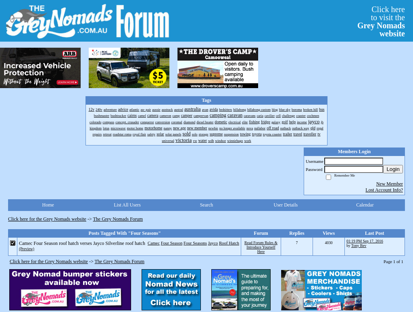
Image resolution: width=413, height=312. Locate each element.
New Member (389, 184)
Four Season (172, 242)
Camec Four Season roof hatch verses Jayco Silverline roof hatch (82, 243)
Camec (154, 242)
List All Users (127, 205)
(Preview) (26, 249)
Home (48, 205)
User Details (286, 205)
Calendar (364, 205)
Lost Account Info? (384, 190)
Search (206, 205)
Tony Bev (358, 245)
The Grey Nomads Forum (118, 219)
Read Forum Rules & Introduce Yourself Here (260, 247)
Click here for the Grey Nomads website (47, 219)
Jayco (213, 242)
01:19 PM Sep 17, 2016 (364, 241)
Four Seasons (195, 242)
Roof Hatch (229, 242)
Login (393, 169)
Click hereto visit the (381, 21)
